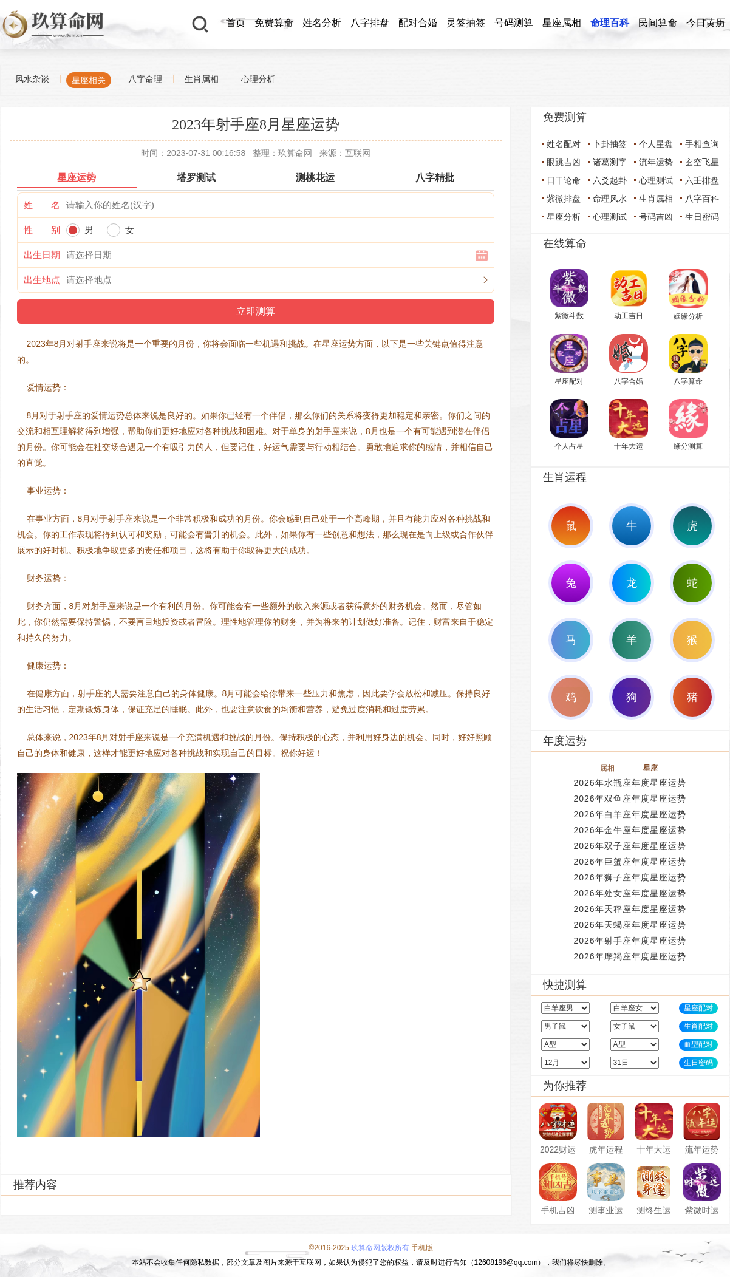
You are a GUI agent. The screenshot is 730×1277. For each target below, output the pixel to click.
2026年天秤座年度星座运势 (629, 909)
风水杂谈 (32, 79)
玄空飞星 (702, 162)
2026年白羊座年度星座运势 (629, 814)
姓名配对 (564, 144)
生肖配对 (698, 1026)
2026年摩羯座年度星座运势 (629, 956)
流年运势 (656, 162)
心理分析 (258, 79)
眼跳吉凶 (564, 162)
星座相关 (89, 80)
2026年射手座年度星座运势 (629, 940)
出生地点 (42, 279)
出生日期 (42, 255)
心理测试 (656, 180)
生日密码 (702, 217)
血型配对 (698, 1044)
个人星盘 (656, 144)
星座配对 (698, 1008)
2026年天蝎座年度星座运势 (629, 925)
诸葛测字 (610, 162)
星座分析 (564, 217)
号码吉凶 (656, 217)
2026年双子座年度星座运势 (629, 846)
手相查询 (702, 144)
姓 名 (42, 205)
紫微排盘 (564, 198)
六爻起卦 (610, 180)
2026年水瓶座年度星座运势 (629, 783)
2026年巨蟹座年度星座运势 (629, 862)
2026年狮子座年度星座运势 (629, 877)
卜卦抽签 (610, 144)
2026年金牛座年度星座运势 (629, 830)
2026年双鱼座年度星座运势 (629, 798)
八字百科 (702, 198)
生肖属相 (202, 79)
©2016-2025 (329, 1248)
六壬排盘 (702, 180)
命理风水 (610, 198)
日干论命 (564, 180)
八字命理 (145, 79)
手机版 (422, 1248)
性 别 (42, 230)
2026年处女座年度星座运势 (629, 893)
